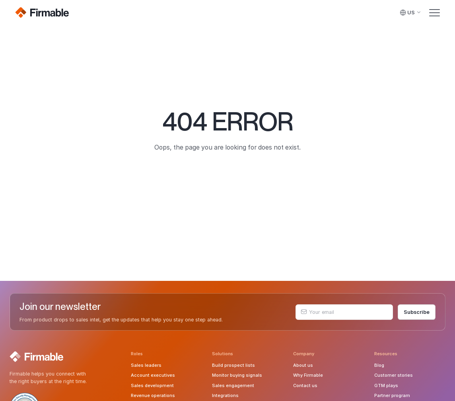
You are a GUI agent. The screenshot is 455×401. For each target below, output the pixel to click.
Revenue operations (153, 395)
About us (303, 365)
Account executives (153, 375)
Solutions (222, 353)
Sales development (152, 385)
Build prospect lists (233, 365)
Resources (385, 353)
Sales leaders (146, 365)
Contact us (305, 385)
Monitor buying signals (237, 375)
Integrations (225, 395)
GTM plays (386, 385)
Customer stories (393, 375)
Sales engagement (233, 385)
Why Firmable (308, 375)
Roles (137, 353)
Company (304, 353)
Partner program (392, 395)
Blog (379, 365)
